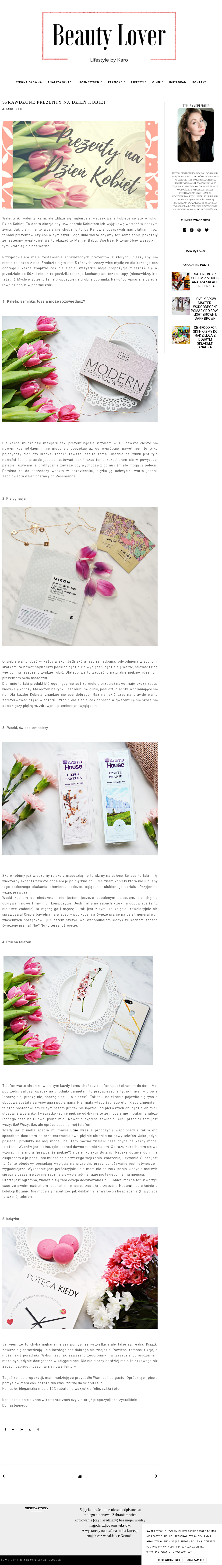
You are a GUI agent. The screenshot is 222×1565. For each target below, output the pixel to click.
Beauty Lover (195, 251)
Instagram (178, 82)
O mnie (157, 82)
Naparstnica (129, 1186)
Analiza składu (61, 82)
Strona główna (29, 82)
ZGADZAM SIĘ (195, 1560)
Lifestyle (139, 82)
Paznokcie (117, 82)
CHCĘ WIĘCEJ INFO (169, 1560)
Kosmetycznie (90, 82)
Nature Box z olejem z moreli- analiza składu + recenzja (205, 280)
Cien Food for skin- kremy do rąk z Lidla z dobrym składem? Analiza (205, 337)
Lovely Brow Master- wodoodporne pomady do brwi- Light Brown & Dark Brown (205, 308)
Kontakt (199, 82)
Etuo (74, 1130)
